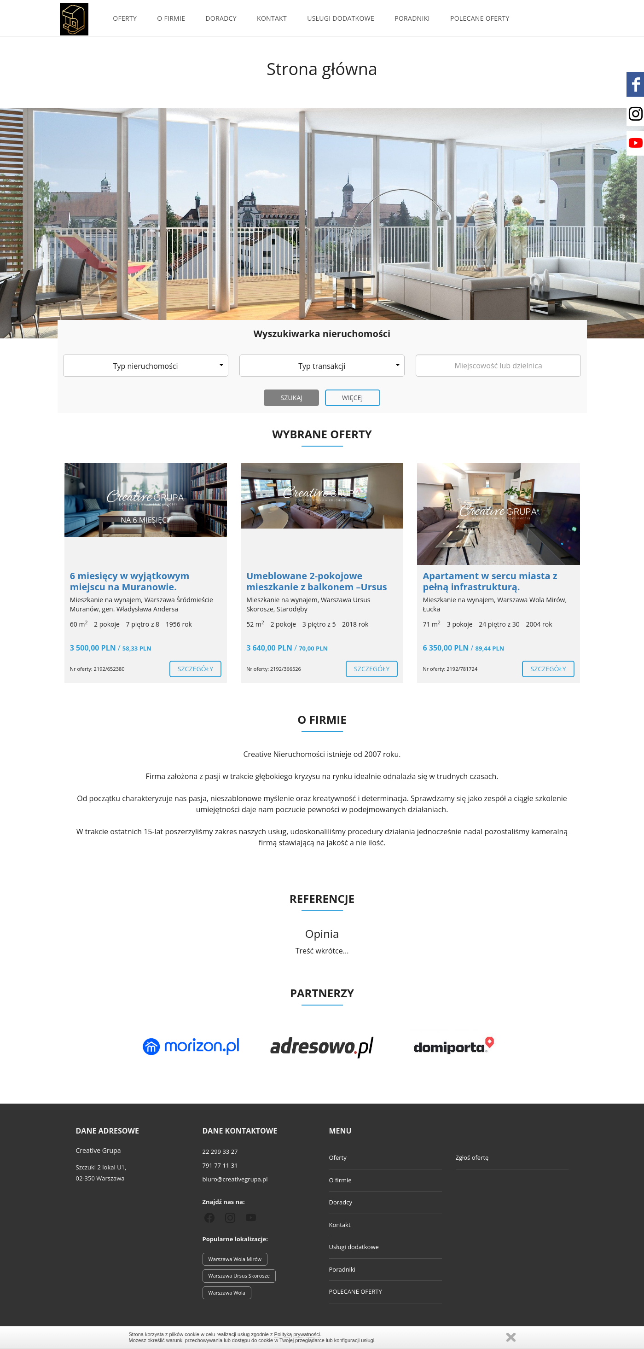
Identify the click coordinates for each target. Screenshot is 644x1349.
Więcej (352, 397)
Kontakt (272, 18)
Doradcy (220, 18)
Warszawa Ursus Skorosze (239, 1275)
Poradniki (412, 18)
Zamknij (511, 1337)
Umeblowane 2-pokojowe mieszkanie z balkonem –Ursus (316, 581)
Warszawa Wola (227, 1292)
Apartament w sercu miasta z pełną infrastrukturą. (490, 581)
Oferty (125, 18)
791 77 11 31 (220, 1165)
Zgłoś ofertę (472, 1157)
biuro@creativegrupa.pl (235, 1179)
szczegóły (195, 668)
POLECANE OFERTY (480, 18)
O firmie (171, 18)
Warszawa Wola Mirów (235, 1259)
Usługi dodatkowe (340, 18)
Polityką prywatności (297, 1334)
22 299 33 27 (220, 1151)
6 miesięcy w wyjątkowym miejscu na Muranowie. (130, 581)
